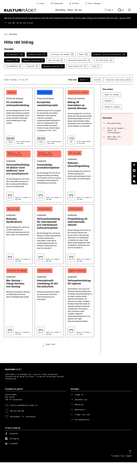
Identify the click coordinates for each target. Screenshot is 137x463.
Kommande (108, 101)
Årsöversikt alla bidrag (118, 80)
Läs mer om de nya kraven (20, 23)
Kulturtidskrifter (77, 66)
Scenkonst (12, 60)
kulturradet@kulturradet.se (23, 406)
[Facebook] (134, 165)
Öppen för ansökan (112, 95)
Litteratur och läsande (62, 54)
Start (6, 34)
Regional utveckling (53, 66)
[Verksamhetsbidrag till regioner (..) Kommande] (79, 301)
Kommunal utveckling (33, 60)
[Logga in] (108, 10)
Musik (83, 54)
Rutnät (84, 80)
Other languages (93, 3)
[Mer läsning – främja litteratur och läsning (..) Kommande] (18, 301)
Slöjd (95, 66)
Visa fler (50, 345)
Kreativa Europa (37, 54)
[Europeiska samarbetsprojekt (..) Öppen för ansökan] (49, 117)
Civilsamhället (13, 66)
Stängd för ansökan (112, 107)
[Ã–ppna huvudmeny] (129, 10)
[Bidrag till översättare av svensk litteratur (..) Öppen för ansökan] (79, 117)
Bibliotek (32, 66)
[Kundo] (134, 181)
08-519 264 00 (17, 411)
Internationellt (14, 54)
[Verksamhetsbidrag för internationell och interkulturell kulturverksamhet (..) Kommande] (49, 234)
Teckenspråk (57, 3)
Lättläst (74, 3)
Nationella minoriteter (79, 60)
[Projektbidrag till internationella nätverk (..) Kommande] (79, 234)
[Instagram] (134, 170)
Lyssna (40, 3)
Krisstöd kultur (104, 60)
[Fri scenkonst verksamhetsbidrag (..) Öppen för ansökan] (18, 117)
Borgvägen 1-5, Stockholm (22, 417)
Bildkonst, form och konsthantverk (109, 54)
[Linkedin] (134, 176)
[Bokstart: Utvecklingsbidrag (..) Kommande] (79, 175)
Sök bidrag (60, 10)
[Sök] (121, 10)
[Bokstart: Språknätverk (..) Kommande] (18, 234)
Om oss (78, 10)
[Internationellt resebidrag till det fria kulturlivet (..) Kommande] (49, 301)
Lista (96, 80)
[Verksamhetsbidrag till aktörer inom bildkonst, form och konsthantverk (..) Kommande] (18, 175)
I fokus (70, 10)
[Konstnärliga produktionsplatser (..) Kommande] (49, 175)
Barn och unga (56, 60)
